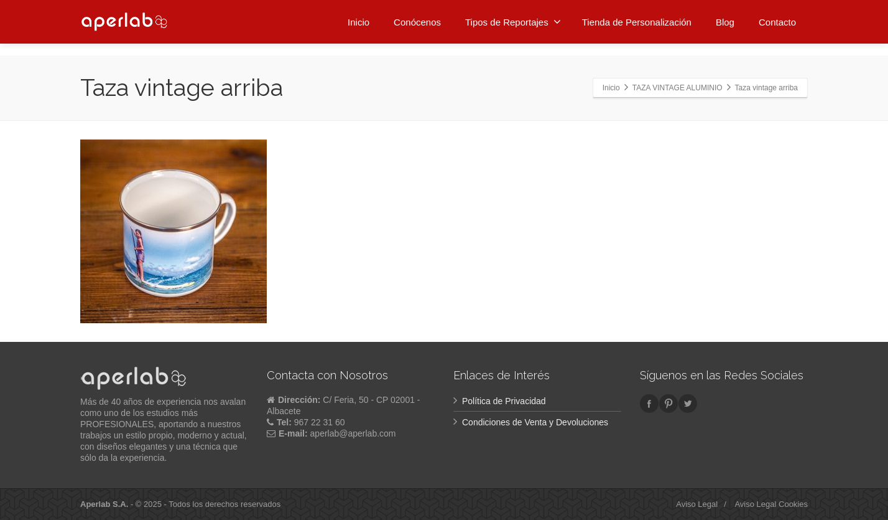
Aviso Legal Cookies (771, 504)
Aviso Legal (697, 504)
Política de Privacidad (504, 401)
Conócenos (417, 20)
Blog (725, 20)
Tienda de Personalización (636, 20)
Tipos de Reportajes (513, 20)
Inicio (358, 20)
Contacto (777, 20)
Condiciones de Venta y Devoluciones (535, 422)
